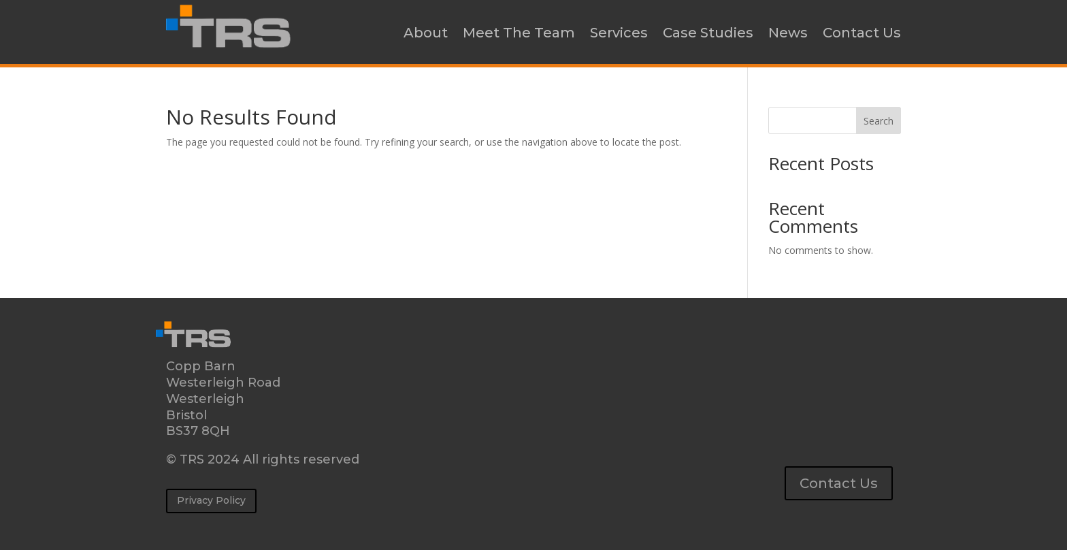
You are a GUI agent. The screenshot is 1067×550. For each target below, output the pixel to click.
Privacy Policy (211, 500)
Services (619, 33)
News (788, 33)
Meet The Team (519, 33)
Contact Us (862, 33)
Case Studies (708, 33)
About (426, 33)
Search (878, 120)
